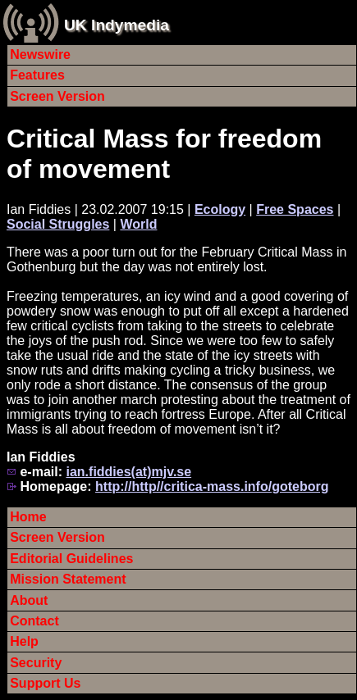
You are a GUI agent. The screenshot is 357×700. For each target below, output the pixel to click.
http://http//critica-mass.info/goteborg (211, 486)
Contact (34, 621)
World (138, 224)
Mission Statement (68, 579)
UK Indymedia (116, 25)
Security (36, 663)
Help (24, 641)
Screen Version (57, 96)
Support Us (45, 683)
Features (37, 75)
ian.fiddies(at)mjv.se (128, 472)
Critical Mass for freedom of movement (164, 154)
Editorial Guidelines (71, 559)
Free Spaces (294, 209)
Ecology (220, 209)
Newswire (40, 54)
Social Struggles (58, 224)
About (29, 600)
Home (28, 517)
